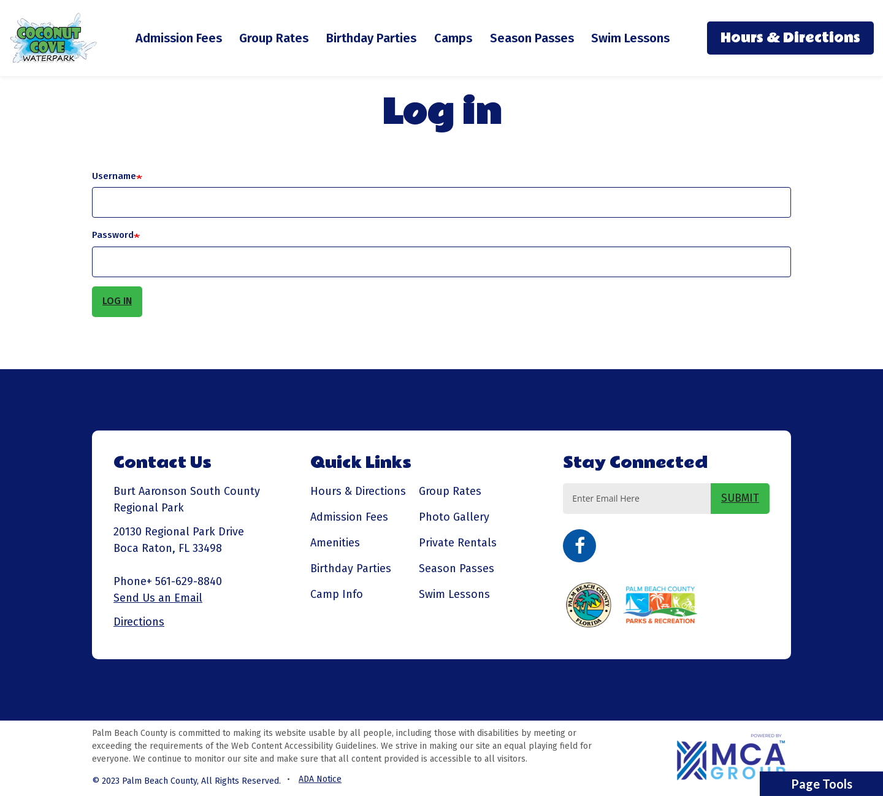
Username (114, 176)
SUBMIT (740, 498)
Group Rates (273, 38)
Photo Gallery (454, 517)
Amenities (335, 542)
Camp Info (336, 594)
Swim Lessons (630, 38)
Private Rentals (458, 542)
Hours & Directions (790, 38)
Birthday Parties (371, 38)
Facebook (579, 545)
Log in (117, 301)
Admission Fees (179, 38)
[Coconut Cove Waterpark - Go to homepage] (53, 37)
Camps (453, 38)
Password (113, 234)
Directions (138, 622)
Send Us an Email (157, 598)
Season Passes (532, 38)
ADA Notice (320, 779)
